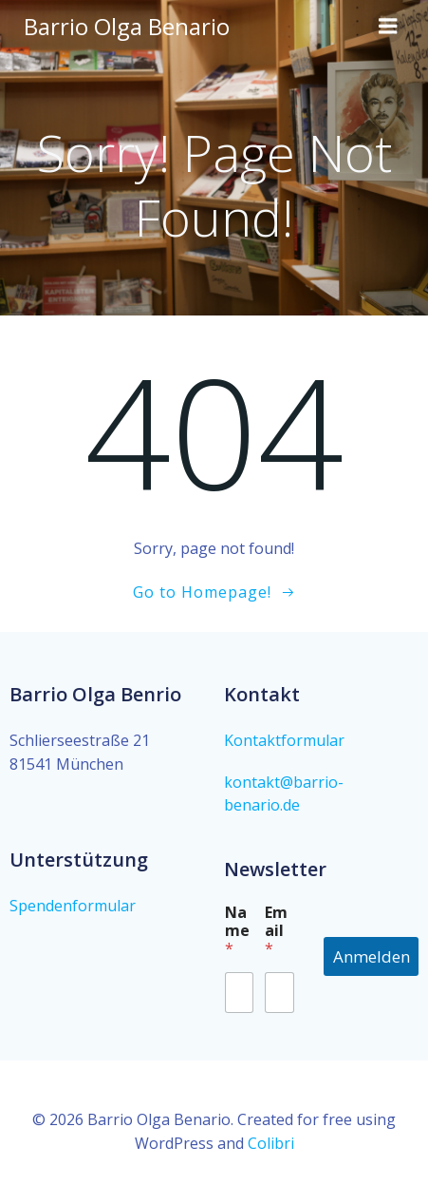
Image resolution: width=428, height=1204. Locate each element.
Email (276, 931)
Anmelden (371, 956)
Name (237, 931)
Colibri (271, 1143)
